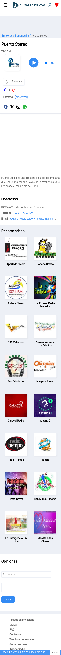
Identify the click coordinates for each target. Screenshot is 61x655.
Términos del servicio (21, 639)
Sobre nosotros (18, 644)
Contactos (15, 634)
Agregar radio (17, 649)
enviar (8, 599)
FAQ (11, 629)
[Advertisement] (30, 24)
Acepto (55, 652)
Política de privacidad (21, 619)
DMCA (13, 624)
